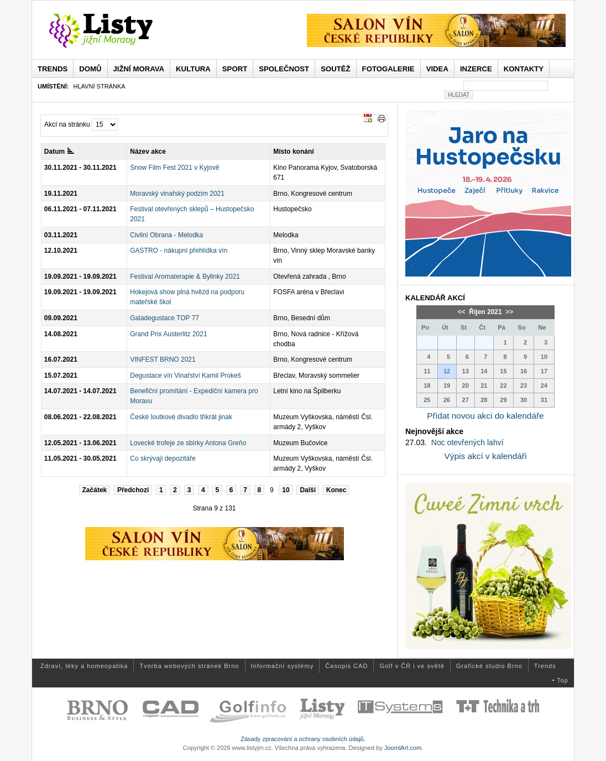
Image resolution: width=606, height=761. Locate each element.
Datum (59, 151)
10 (285, 490)
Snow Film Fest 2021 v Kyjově (174, 167)
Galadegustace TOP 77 (164, 318)
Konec (336, 490)
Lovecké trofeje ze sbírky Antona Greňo (188, 443)
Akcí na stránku (67, 124)
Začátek (94, 490)
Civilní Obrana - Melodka (166, 235)
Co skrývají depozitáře (163, 458)
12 (446, 371)
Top (562, 680)
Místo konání (293, 151)
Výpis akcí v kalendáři (486, 456)
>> (508, 312)
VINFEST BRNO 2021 (163, 359)
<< (462, 312)
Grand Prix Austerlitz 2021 (168, 334)
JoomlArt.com (402, 747)
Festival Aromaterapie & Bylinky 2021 (185, 276)
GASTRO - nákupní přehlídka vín (178, 250)
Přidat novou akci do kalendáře (485, 415)
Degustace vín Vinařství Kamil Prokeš (185, 375)
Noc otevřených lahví (467, 442)
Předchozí (133, 490)
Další (308, 490)
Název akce (148, 151)
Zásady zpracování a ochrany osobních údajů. (303, 739)
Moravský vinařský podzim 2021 (177, 193)
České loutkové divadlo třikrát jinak (181, 417)
